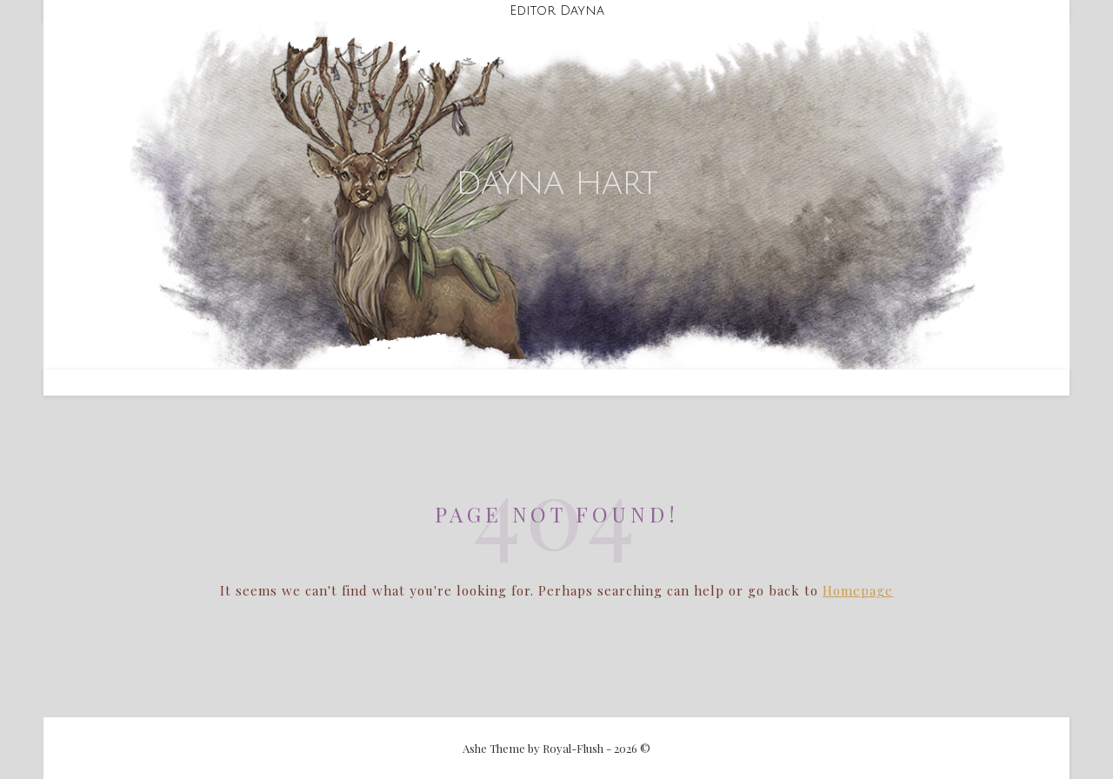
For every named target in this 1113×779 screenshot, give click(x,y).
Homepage (858, 590)
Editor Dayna (557, 10)
